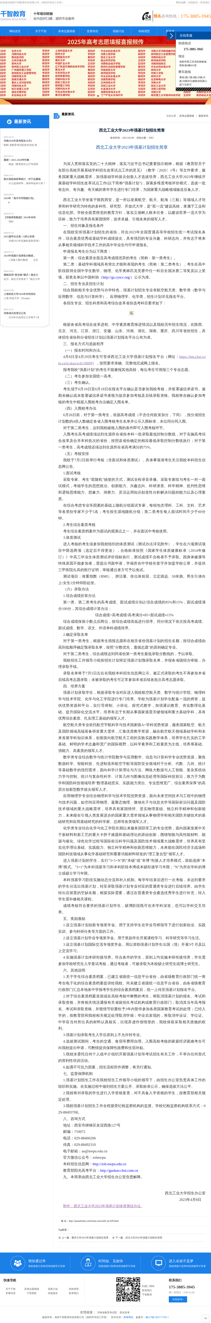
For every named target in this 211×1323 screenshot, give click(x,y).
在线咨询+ (178, 1299)
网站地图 (181, 2)
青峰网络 (128, 1317)
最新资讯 (203, 116)
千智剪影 (32, 1293)
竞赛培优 (92, 31)
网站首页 (15, 31)
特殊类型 (144, 31)
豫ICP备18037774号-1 (157, 1317)
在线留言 (193, 2)
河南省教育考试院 (107, 1312)
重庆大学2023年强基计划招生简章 (90, 1237)
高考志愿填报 (66, 31)
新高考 (170, 31)
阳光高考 (125, 1312)
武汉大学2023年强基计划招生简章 (143, 1237)
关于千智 (40, 31)
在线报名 (53, 1293)
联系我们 (205, 2)
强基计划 (118, 31)
